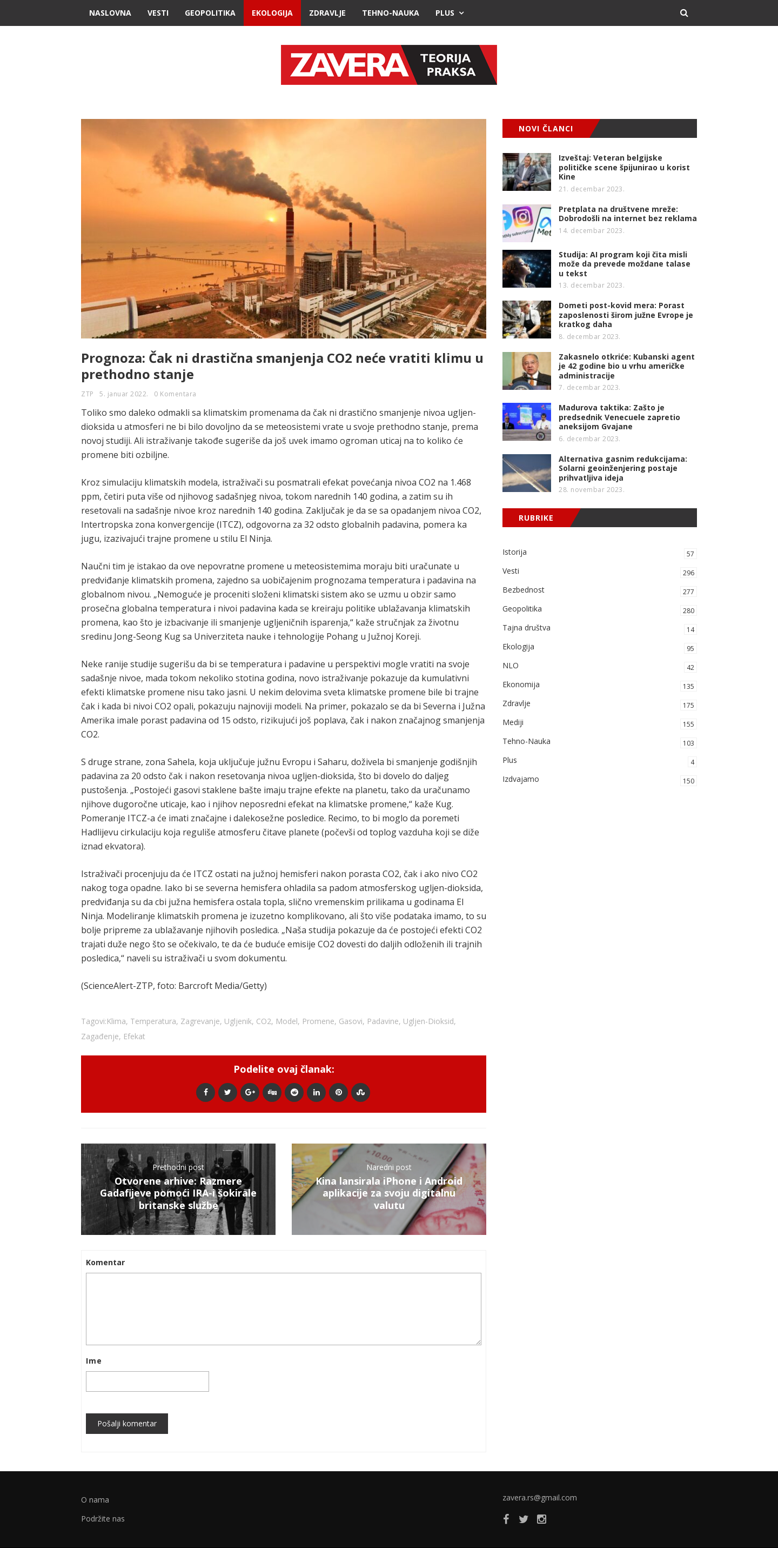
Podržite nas (103, 1518)
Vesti (158, 13)
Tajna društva (599, 628)
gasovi (351, 1021)
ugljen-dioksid (428, 1021)
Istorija (599, 553)
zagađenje (100, 1036)
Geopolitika (210, 13)
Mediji (599, 723)
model (287, 1021)
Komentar (105, 1262)
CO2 (263, 1021)
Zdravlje (327, 13)
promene (318, 1021)
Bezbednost (599, 590)
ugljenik (238, 1021)
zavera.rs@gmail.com (539, 1497)
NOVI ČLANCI (546, 128)
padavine (383, 1021)
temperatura (153, 1021)
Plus (444, 13)
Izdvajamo (599, 780)
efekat (134, 1036)
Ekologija (272, 13)
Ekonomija (599, 685)
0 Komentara (175, 393)
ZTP (87, 393)
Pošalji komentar (127, 1423)
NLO (599, 666)
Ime (94, 1361)
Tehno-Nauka (390, 13)
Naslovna (110, 13)
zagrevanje (200, 1021)
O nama (95, 1499)
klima (116, 1021)
